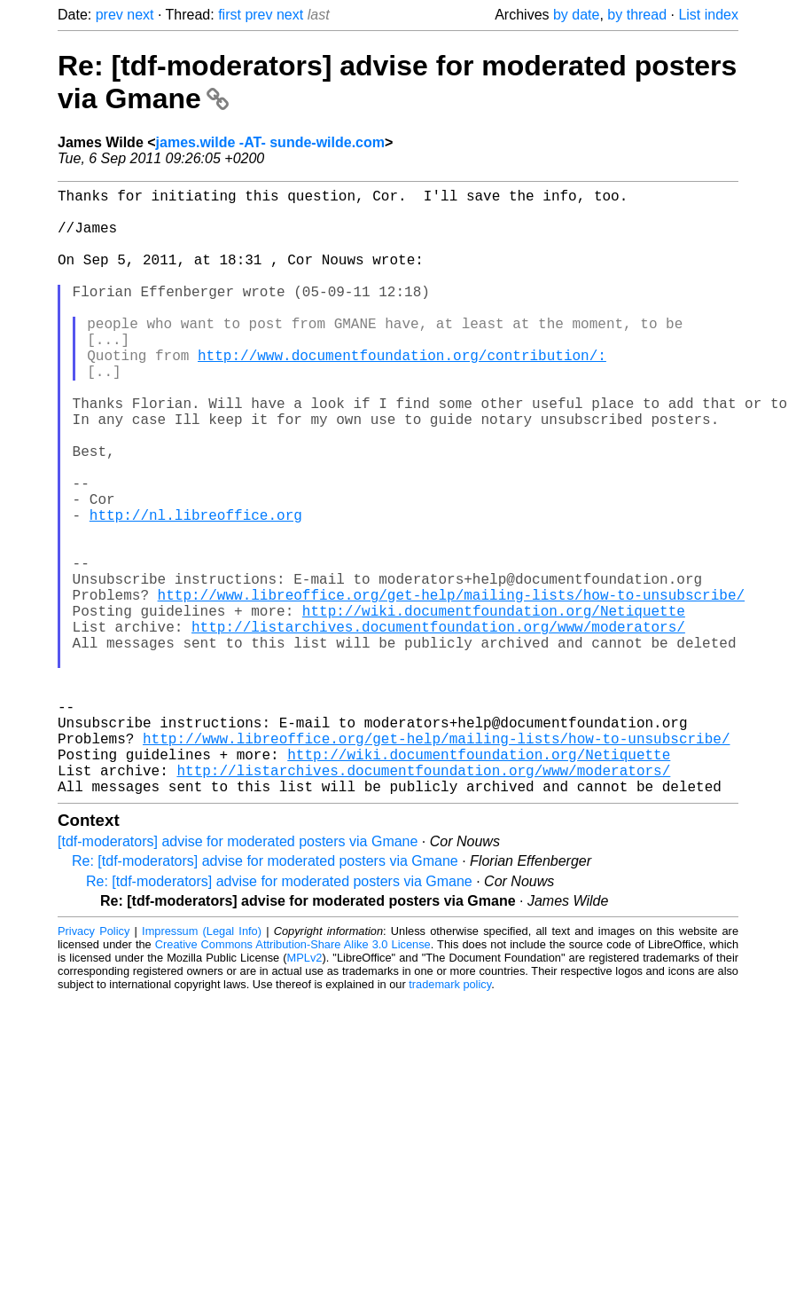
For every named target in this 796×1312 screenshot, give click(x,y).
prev (109, 14)
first (229, 14)
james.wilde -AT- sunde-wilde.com (270, 142)
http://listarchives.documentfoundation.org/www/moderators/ (438, 725)
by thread (637, 14)
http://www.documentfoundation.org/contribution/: (402, 394)
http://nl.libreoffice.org (196, 589)
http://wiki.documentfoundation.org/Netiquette (493, 706)
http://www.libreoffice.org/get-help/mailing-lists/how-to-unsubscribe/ (451, 686)
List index (708, 14)
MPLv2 (305, 1092)
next (140, 14)
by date (576, 14)
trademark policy (450, 1119)
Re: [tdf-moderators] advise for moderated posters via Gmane (265, 995)
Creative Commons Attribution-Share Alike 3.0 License (293, 1079)
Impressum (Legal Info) (201, 1065)
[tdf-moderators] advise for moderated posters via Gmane (238, 976)
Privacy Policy (93, 1065)
